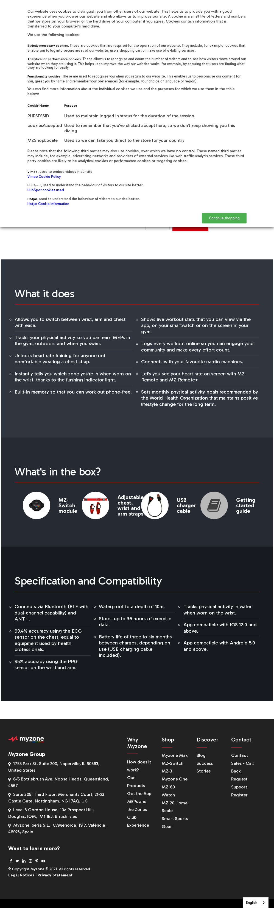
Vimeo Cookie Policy (44, 177)
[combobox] (256, 902)
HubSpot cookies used (45, 190)
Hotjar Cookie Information (48, 204)
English (251, 903)
